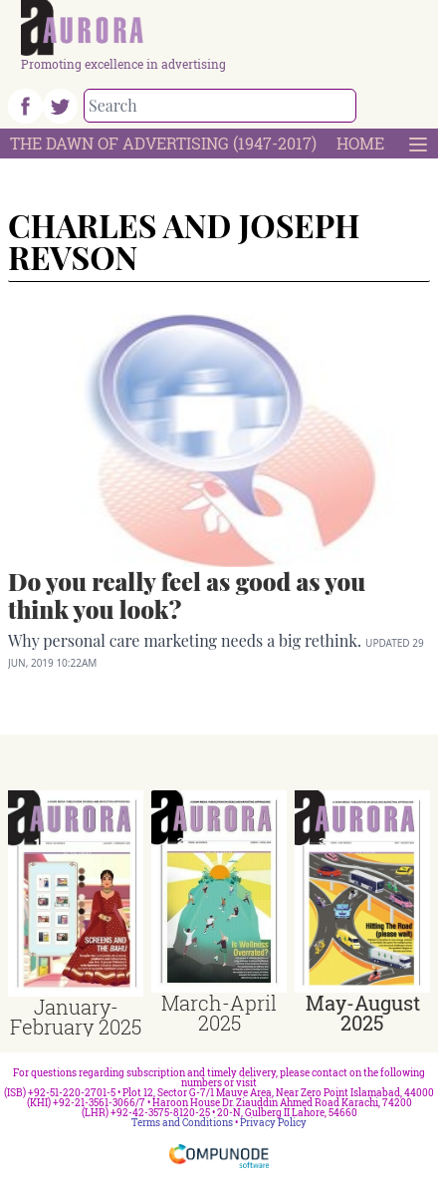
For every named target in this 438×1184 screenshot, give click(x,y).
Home (360, 143)
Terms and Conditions (182, 1122)
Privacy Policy (273, 1122)
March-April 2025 (219, 1013)
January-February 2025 (75, 1016)
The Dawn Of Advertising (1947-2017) (163, 143)
